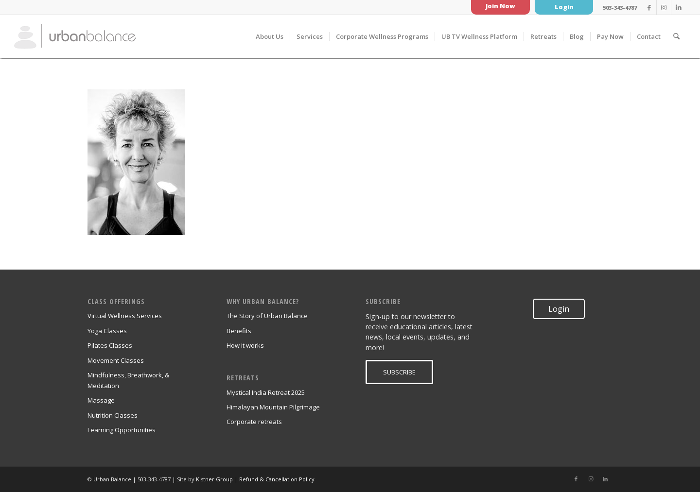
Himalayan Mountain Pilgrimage (273, 407)
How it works (245, 345)
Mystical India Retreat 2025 (266, 392)
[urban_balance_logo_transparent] (75, 36)
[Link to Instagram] (664, 7)
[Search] (676, 36)
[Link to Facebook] (649, 7)
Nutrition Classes (113, 415)
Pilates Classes (110, 345)
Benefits (239, 330)
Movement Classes (116, 360)
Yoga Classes (107, 330)
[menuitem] (269, 36)
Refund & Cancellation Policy (277, 479)
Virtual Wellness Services (125, 315)
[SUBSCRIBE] (399, 372)
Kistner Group (214, 479)
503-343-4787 (620, 7)
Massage (101, 400)
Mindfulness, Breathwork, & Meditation (128, 380)
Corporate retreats (254, 421)
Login (564, 6)
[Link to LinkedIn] (678, 7)
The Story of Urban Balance (267, 315)
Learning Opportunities (122, 429)
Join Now (500, 5)
